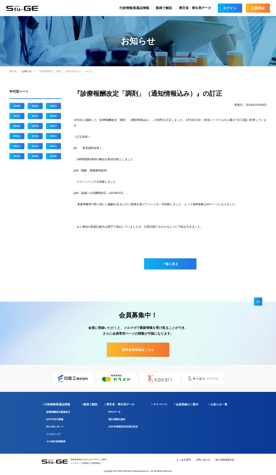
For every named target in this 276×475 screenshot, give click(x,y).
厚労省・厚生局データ (195, 8)
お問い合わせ (203, 459)
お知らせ (27, 71)
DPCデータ (114, 412)
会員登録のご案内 (187, 404)
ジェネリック (53, 434)
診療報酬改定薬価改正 (58, 412)
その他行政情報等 (56, 441)
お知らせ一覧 (218, 404)
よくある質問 (183, 459)
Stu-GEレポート (55, 426)
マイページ (160, 404)
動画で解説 (164, 8)
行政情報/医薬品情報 (134, 8)
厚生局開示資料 (116, 419)
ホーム (13, 71)
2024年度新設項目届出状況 (123, 426)
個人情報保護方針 (225, 459)
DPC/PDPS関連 (54, 419)
